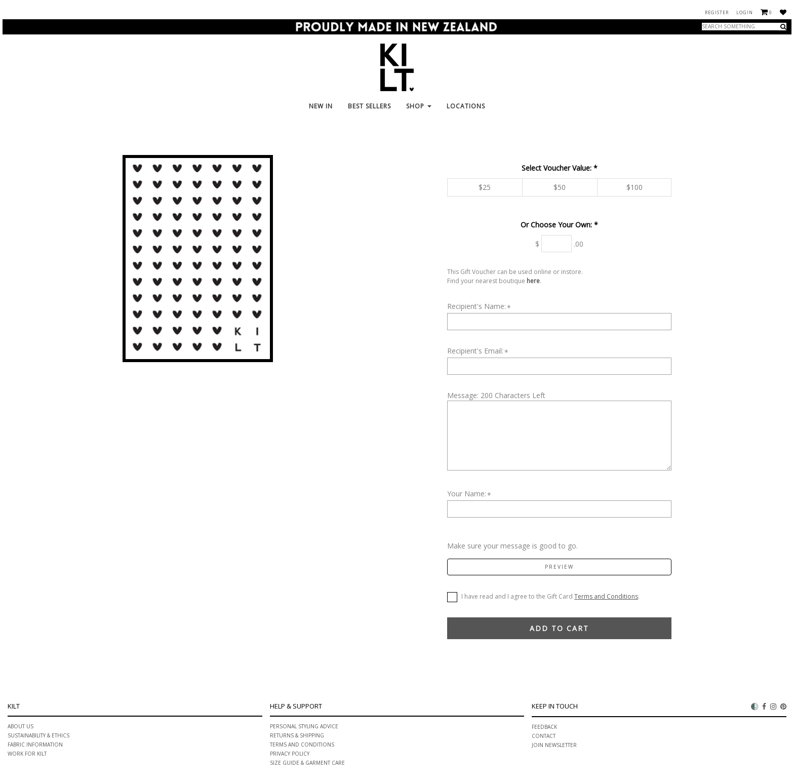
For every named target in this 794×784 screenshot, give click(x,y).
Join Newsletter (554, 745)
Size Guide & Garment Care (307, 762)
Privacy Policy (289, 753)
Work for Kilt (27, 753)
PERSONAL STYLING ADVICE (304, 726)
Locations (466, 106)
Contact (543, 735)
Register (717, 12)
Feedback (544, 726)
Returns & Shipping (297, 735)
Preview (559, 566)
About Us (20, 726)
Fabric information (35, 744)
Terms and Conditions (606, 596)
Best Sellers (369, 106)
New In (321, 106)
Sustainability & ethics (38, 735)
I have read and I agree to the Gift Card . (543, 597)
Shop (418, 106)
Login (744, 12)
